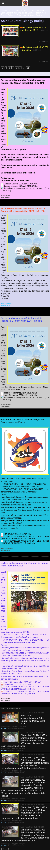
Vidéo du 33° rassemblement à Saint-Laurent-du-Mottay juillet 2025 (32, 719)
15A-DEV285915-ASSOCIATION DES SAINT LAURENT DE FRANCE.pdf (25, 542)
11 (28, 68)
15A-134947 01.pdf (12, 534)
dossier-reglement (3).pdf (15, 186)
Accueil (4, 10)
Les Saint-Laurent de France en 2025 (27, 10)
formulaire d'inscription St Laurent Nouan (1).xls (26, 188)
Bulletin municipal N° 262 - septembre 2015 (34, 28)
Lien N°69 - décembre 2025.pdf (17, 682)
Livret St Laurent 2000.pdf (15, 184)
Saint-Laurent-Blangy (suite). (29, 15)
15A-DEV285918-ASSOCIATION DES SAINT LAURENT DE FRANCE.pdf (25, 537)
